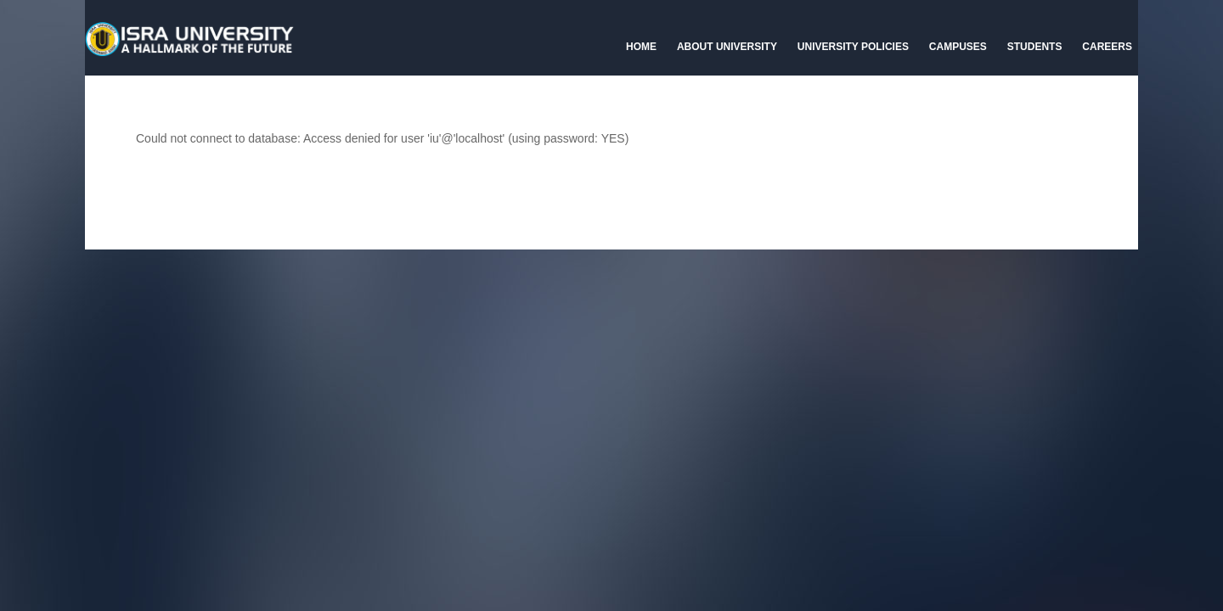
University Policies (853, 47)
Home (641, 47)
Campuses (958, 47)
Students (1034, 47)
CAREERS (1107, 47)
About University (727, 47)
